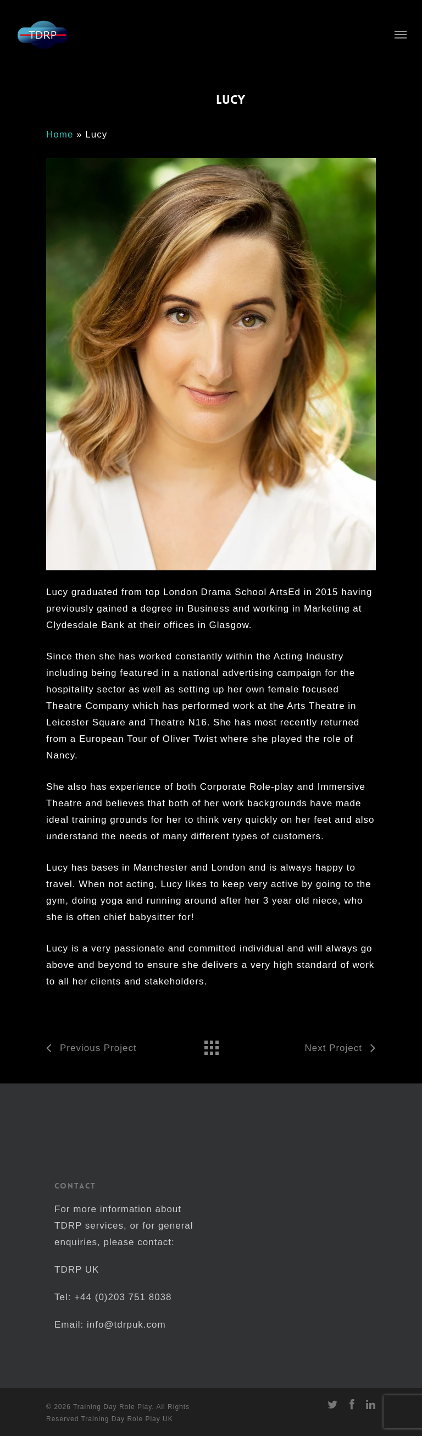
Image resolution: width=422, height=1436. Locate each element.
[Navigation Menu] (401, 34)
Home (59, 134)
